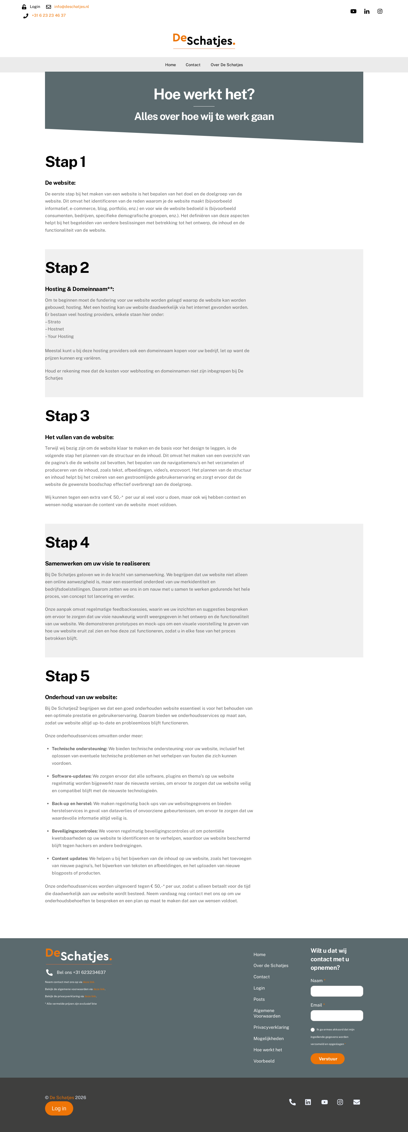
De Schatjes (62, 1097)
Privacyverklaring (271, 1027)
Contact (193, 64)
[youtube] (348, 10)
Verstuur (328, 1058)
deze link (99, 989)
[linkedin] (362, 10)
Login (259, 988)
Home (170, 64)
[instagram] (375, 10)
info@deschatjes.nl (76, 6)
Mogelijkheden (269, 1038)
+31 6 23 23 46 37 (53, 15)
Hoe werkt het (268, 1049)
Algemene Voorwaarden (267, 1013)
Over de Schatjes (227, 64)
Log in (59, 1108)
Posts (259, 999)
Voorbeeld (264, 1061)
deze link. (89, 982)
